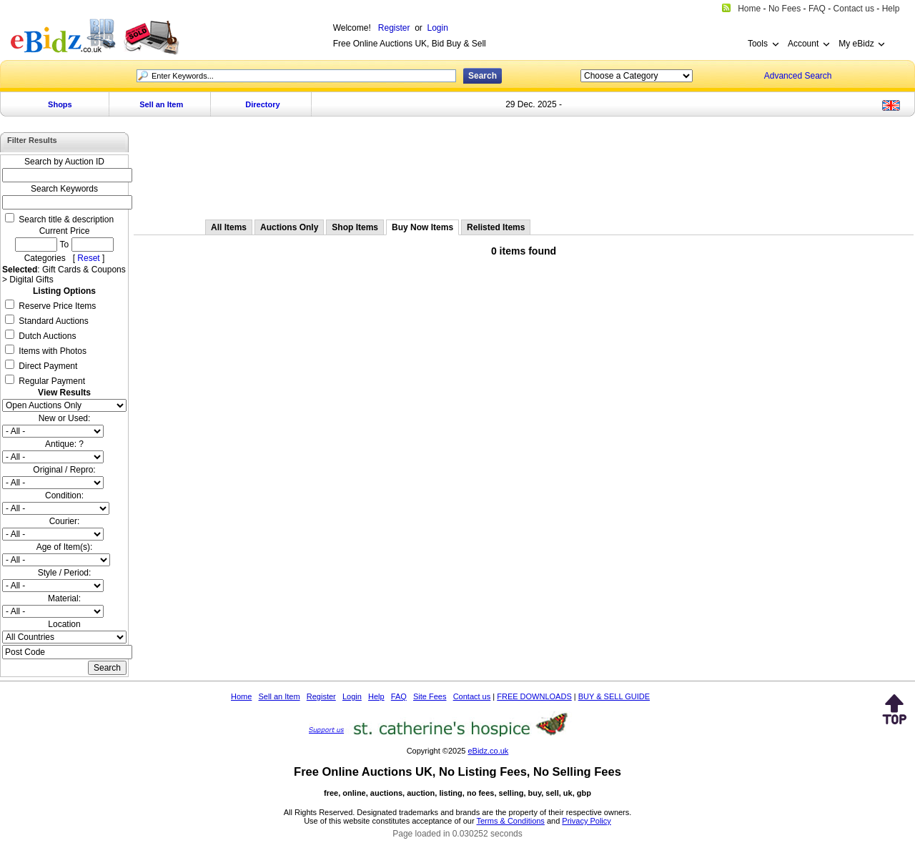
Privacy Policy (586, 821)
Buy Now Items (422, 227)
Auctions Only (289, 227)
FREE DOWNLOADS (534, 696)
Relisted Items (496, 227)
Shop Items (355, 227)
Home (241, 696)
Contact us (472, 696)
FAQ (399, 696)
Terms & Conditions (511, 821)
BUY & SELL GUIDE (614, 696)
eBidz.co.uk (488, 750)
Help (376, 696)
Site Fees (429, 696)
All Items (229, 227)
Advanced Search (798, 76)
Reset (88, 258)
